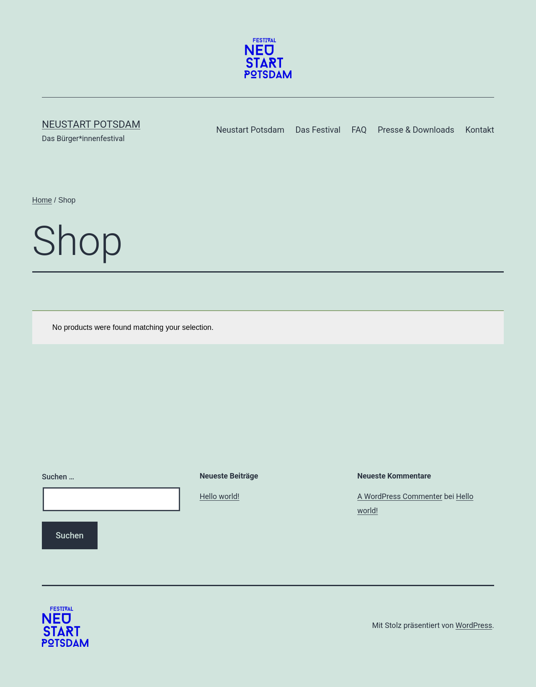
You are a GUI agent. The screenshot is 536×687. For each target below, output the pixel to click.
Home (42, 200)
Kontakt (479, 130)
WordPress (474, 625)
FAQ (359, 130)
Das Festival (317, 130)
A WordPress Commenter (399, 496)
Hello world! (220, 496)
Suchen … (58, 476)
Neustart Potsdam (91, 124)
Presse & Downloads (416, 130)
